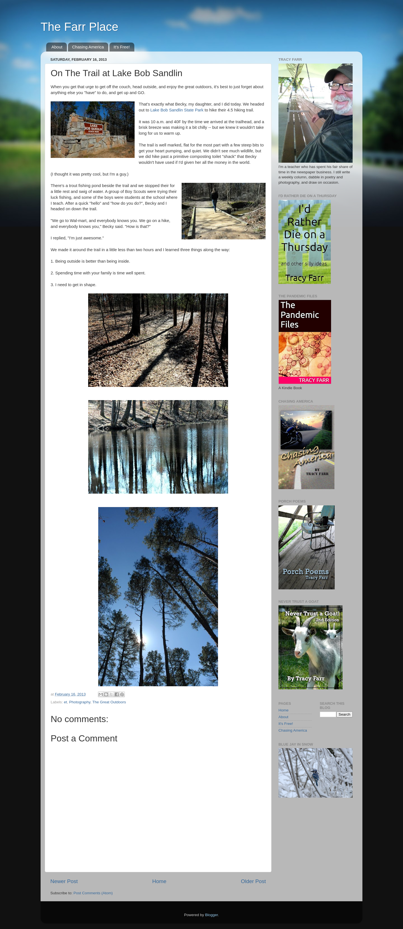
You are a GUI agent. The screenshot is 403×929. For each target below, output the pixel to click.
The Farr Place (79, 26)
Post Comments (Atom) (93, 893)
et (65, 702)
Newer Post (64, 881)
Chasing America (88, 47)
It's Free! (122, 47)
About (56, 47)
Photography (79, 702)
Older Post (253, 881)
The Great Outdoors (109, 702)
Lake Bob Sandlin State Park (176, 110)
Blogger (211, 915)
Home (159, 881)
